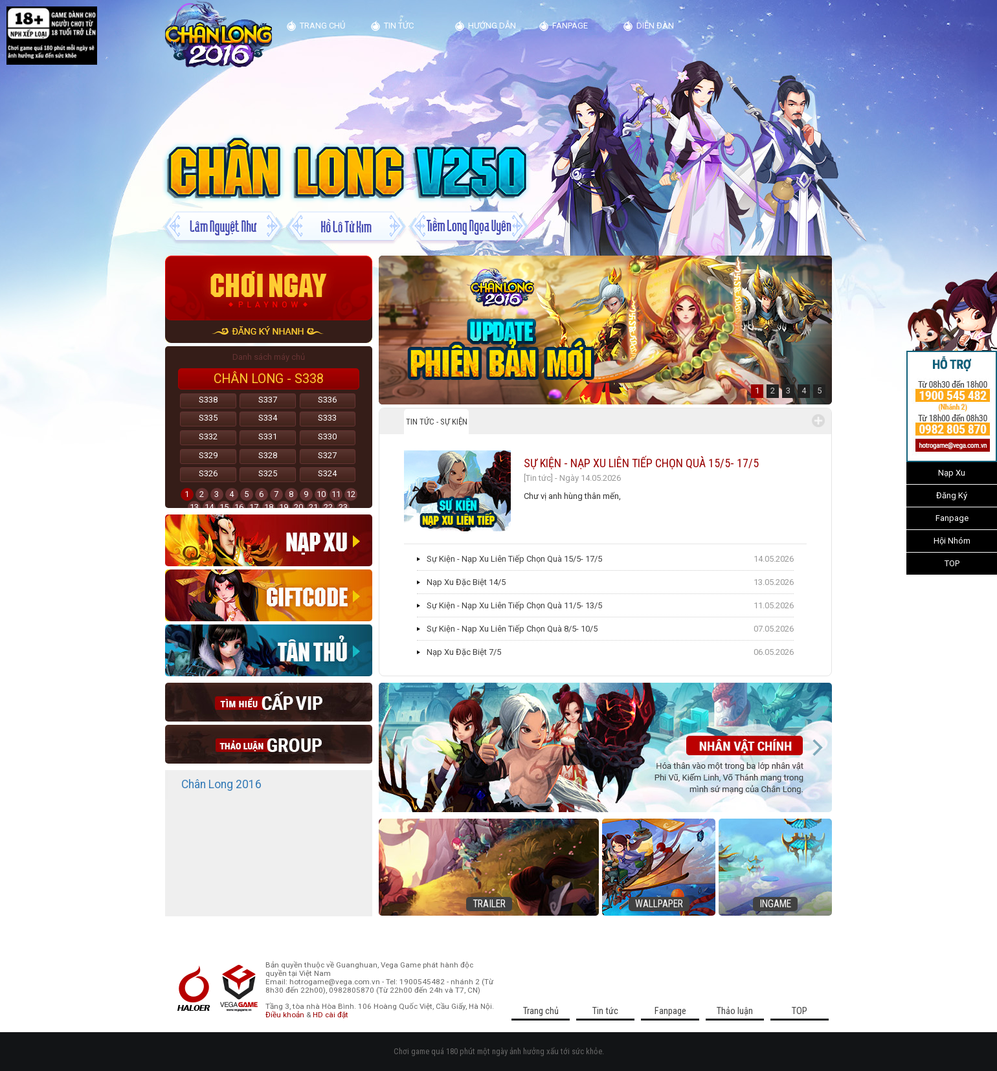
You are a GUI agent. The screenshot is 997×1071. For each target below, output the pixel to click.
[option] (605, 330)
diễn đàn (655, 25)
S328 (267, 455)
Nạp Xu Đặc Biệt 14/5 (466, 582)
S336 (327, 399)
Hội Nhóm (952, 541)
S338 (208, 399)
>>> (898, 410)
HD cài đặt (330, 1014)
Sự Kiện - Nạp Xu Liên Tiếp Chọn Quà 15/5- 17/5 (641, 463)
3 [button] (788, 390)
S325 (267, 473)
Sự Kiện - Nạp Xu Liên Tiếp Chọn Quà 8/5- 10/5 (512, 629)
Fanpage (952, 518)
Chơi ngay (268, 288)
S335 (208, 418)
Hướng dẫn (492, 25)
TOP (952, 563)
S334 (267, 418)
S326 (208, 473)
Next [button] (817, 747)
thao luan (268, 744)
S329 (208, 455)
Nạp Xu (951, 473)
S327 (327, 455)
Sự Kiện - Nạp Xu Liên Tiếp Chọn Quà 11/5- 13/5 (514, 605)
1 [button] (757, 390)
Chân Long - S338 (269, 378)
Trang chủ (322, 25)
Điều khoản (284, 1014)
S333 (327, 418)
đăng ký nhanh (268, 331)
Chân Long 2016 (221, 784)
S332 (208, 436)
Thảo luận (735, 1011)
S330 (327, 436)
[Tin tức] (538, 478)
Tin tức (399, 25)
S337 (267, 399)
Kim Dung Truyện (218, 35)
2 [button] (772, 390)
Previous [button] (393, 747)
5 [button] (819, 390)
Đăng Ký (951, 495)
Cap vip (268, 702)
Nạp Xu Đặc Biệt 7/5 (464, 652)
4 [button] (803, 390)
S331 (267, 436)
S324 (327, 473)
